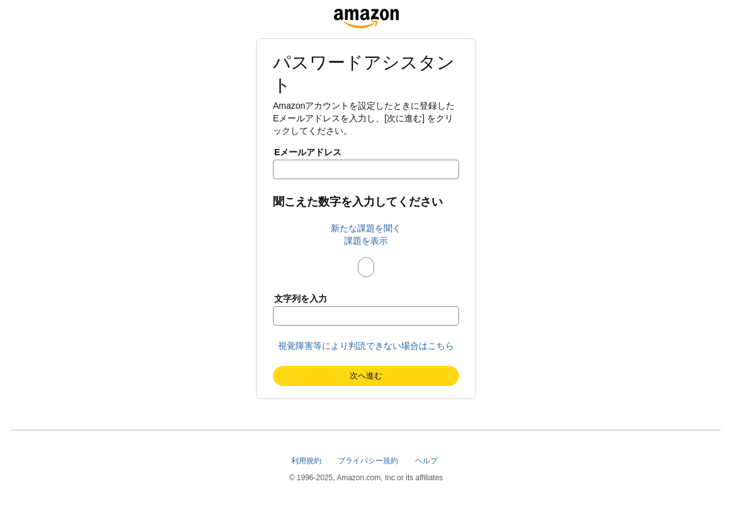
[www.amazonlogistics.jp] (366, 15)
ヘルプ (427, 460)
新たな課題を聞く (366, 228)
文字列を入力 (300, 299)
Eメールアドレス (307, 152)
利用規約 (307, 460)
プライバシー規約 (369, 460)
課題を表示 (366, 241)
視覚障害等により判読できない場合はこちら (366, 346)
